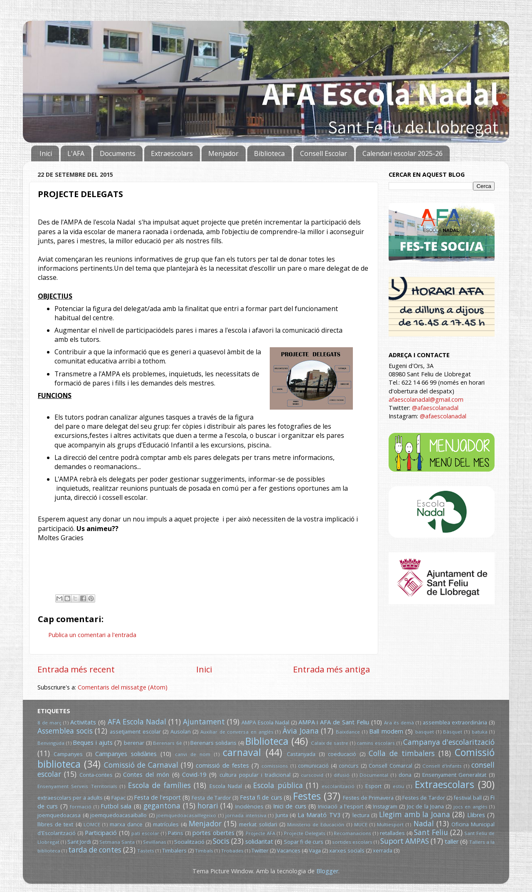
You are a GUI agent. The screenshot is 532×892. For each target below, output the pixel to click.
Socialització (189, 841)
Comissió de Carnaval (141, 765)
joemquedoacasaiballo (118, 815)
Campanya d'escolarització (449, 742)
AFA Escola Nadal (137, 721)
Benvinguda (50, 743)
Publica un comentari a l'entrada (92, 635)
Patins (175, 833)
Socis (221, 841)
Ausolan (180, 731)
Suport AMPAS (404, 841)
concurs (349, 765)
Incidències (249, 806)
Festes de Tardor (423, 797)
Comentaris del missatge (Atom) (122, 687)
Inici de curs (289, 806)
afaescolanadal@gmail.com (426, 399)
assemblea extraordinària (455, 722)
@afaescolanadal (435, 408)
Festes (307, 796)
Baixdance (348, 732)
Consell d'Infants (442, 766)
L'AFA (75, 153)
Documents (117, 153)
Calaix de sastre (329, 743)
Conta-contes (96, 774)
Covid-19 (194, 774)
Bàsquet (452, 732)
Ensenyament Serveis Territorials (77, 786)
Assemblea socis (65, 731)
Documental (374, 775)
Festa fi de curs (261, 797)
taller (451, 841)
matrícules (166, 824)
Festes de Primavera (368, 797)
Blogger (327, 871)
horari (207, 805)
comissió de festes (222, 765)
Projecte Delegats (304, 833)
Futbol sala (116, 806)
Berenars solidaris (213, 742)
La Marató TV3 (319, 815)
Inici (45, 153)
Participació (101, 833)
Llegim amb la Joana (414, 814)
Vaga (315, 850)
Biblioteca (269, 153)
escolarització (338, 786)
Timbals (204, 851)
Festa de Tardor (211, 797)
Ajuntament (204, 721)
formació (80, 806)
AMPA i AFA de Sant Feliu (333, 722)
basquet (424, 732)
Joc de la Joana (425, 806)
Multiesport (390, 824)
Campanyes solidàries (126, 754)
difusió (342, 775)
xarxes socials (347, 850)
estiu (398, 786)
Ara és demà (399, 722)
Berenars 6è (167, 743)
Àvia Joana (301, 731)
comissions (274, 766)
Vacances (288, 850)
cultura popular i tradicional (254, 774)
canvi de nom (192, 754)
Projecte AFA (260, 833)
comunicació (313, 765)
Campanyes (68, 754)
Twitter (259, 850)
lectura (360, 815)
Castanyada (301, 754)
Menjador (223, 153)
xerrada (382, 850)
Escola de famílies (159, 785)
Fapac (118, 797)
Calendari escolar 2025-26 (402, 153)
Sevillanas (154, 842)
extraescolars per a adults (70, 797)
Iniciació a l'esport (340, 806)
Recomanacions (352, 833)
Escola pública (278, 785)
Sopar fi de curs (303, 841)
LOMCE (92, 824)
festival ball (467, 797)
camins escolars (376, 743)
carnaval (242, 752)
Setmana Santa (117, 842)
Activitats (83, 722)
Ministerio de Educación (315, 824)
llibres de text (55, 824)
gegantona (161, 805)
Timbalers (174, 850)
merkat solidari (258, 824)
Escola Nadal (225, 786)
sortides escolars (352, 842)
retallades (392, 833)
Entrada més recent (76, 669)
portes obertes (213, 833)
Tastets (145, 851)
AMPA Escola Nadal (265, 722)
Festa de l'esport (157, 797)
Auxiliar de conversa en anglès (236, 732)
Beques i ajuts (92, 742)
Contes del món (146, 774)
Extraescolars (172, 153)
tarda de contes (94, 850)
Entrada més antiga (331, 669)
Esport (373, 786)
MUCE (360, 824)
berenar (134, 742)
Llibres (476, 815)
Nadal (424, 823)
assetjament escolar (135, 731)
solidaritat (259, 841)
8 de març (49, 722)
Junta (282, 815)
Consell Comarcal (390, 765)
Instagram (385, 806)
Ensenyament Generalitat (454, 774)
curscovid (312, 775)
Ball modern (386, 731)
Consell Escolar (323, 153)
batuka (480, 732)
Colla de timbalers (402, 753)
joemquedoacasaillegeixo (186, 815)
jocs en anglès (470, 806)
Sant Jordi (79, 841)
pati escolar (145, 833)
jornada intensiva (245, 815)
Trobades (232, 851)
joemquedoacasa (59, 815)
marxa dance (126, 824)
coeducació (342, 754)
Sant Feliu (431, 832)
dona (405, 774)
